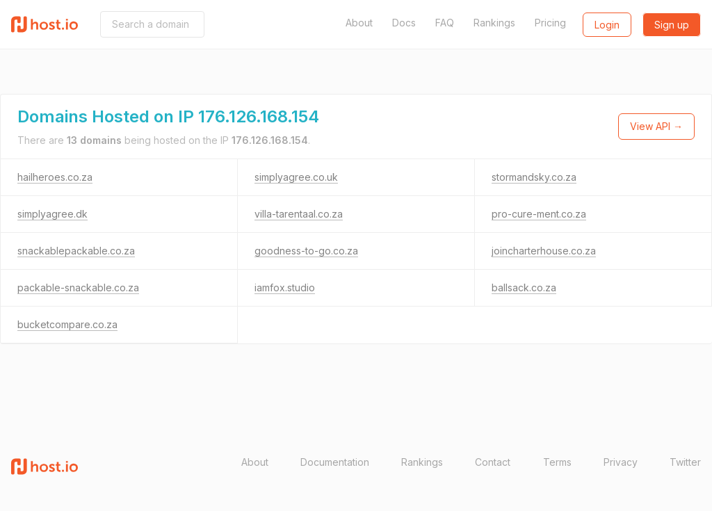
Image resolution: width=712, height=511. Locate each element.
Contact (492, 462)
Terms (557, 462)
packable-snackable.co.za (78, 287)
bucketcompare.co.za (67, 324)
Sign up (671, 25)
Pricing (550, 23)
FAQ (444, 23)
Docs (404, 23)
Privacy (621, 462)
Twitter (685, 462)
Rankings (494, 23)
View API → (656, 126)
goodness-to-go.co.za (306, 251)
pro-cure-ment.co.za (539, 214)
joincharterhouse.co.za (544, 251)
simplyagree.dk (52, 214)
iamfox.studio (284, 287)
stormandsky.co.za (534, 177)
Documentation (334, 462)
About (359, 23)
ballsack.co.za (524, 287)
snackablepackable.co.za (76, 251)
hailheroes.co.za (54, 177)
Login (607, 25)
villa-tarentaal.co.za (298, 214)
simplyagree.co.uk (296, 177)
